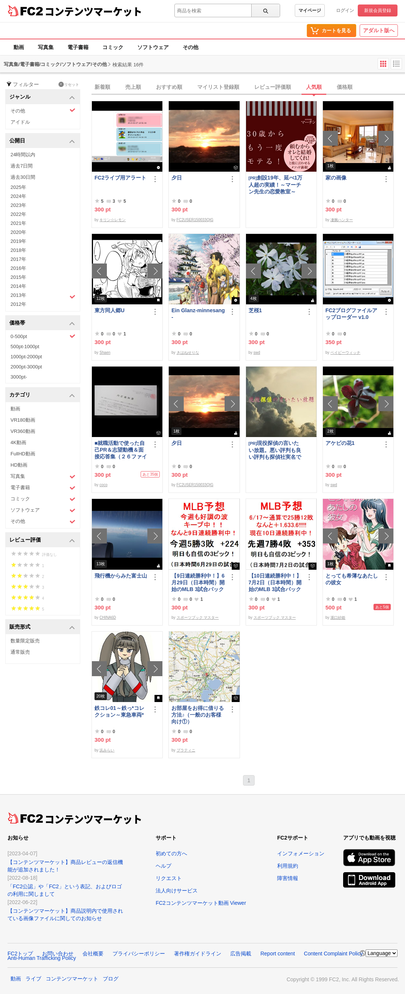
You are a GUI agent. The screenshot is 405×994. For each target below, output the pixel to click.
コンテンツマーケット (93, 11)
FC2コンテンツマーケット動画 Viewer (201, 903)
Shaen (104, 352)
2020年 (18, 232)
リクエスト (169, 878)
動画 (19, 47)
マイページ (309, 10)
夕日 (176, 178)
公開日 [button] (42, 141)
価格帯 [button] (42, 323)
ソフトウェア (153, 47)
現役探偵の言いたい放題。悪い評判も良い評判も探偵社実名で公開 (275, 450)
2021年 (18, 223)
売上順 (133, 87)
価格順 (344, 87)
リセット (68, 84)
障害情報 (287, 878)
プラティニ (186, 750)
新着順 (102, 87)
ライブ (33, 979)
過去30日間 (22, 177)
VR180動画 (22, 420)
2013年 (42, 296)
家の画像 (336, 178)
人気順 (314, 87)
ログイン (345, 10)
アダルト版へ (378, 30)
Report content (277, 954)
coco (103, 485)
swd (257, 352)
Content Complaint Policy (333, 954)
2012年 (18, 304)
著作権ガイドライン (197, 954)
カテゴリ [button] (42, 395)
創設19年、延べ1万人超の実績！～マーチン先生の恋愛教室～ (276, 185)
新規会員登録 (377, 10)
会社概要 (93, 954)
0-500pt (42, 336)
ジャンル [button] (42, 97)
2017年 (18, 259)
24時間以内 (22, 154)
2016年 (18, 268)
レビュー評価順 (272, 87)
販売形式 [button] (42, 627)
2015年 (18, 277)
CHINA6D (107, 617)
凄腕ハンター (341, 220)
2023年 (18, 205)
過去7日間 (21, 166)
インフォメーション (300, 853)
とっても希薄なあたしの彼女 (352, 579)
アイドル (20, 122)
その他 (190, 47)
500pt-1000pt (24, 346)
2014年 (18, 286)
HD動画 (18, 465)
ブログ (110, 979)
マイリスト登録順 (218, 87)
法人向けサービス (177, 891)
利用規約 (287, 866)
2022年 (18, 214)
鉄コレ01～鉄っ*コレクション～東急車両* (119, 711)
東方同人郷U (109, 310)
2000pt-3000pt (26, 367)
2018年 (18, 250)
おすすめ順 (169, 87)
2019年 (18, 241)
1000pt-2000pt (26, 356)
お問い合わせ (58, 954)
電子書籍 (78, 47)
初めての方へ (171, 853)
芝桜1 (255, 310)
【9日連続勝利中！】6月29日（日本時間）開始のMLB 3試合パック (198, 582)
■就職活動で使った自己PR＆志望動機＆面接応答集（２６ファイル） (120, 450)
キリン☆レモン (112, 220)
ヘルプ (163, 866)
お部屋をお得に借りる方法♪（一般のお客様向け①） (197, 715)
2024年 (18, 196)
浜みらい (106, 750)
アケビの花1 (340, 443)
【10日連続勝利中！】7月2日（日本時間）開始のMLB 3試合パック (275, 582)
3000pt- (18, 377)
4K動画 (18, 442)
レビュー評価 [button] (42, 540)
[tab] (248, 87)
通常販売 (20, 652)
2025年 (18, 187)
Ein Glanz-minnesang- (198, 313)
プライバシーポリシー (138, 954)
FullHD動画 (22, 454)
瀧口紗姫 (337, 617)
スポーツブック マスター (198, 617)
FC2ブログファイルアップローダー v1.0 (351, 313)
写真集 (46, 47)
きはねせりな (188, 352)
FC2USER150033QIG (195, 220)
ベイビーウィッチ (345, 352)
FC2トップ (20, 954)
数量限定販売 (25, 641)
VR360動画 (22, 431)
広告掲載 (240, 954)
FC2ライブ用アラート (120, 178)
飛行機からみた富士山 (120, 576)
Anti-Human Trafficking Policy (42, 958)
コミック (112, 47)
